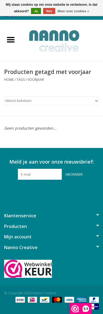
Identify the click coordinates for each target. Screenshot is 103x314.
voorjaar (35, 79)
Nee (49, 11)
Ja (36, 11)
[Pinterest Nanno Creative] (51, 191)
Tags (20, 79)
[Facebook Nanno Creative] (41, 191)
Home (9, 79)
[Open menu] (10, 39)
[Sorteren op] (51, 100)
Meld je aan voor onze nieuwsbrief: (51, 162)
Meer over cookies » (73, 11)
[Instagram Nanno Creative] (61, 191)
